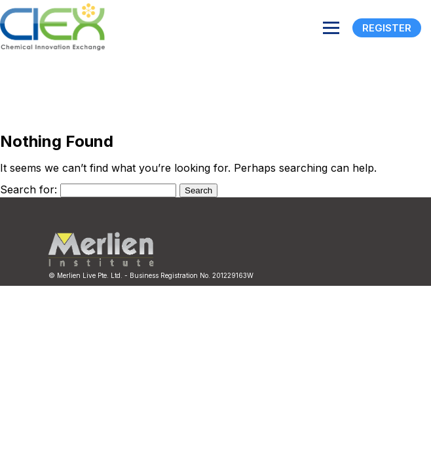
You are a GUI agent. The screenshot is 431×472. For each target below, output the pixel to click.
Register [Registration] (386, 28)
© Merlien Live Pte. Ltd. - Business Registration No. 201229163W (150, 275)
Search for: (28, 189)
